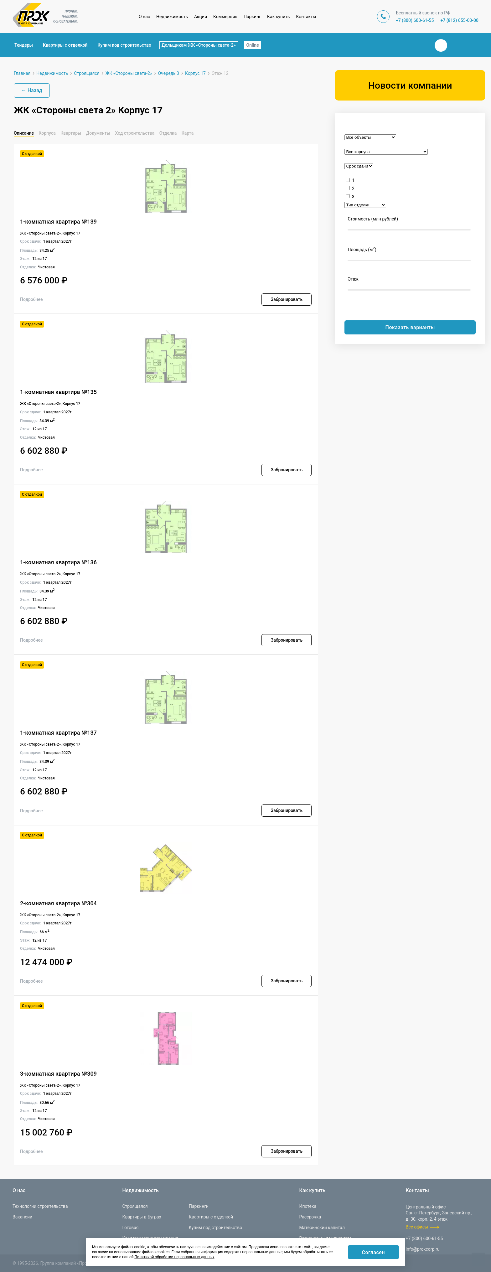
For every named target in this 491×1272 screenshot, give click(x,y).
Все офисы (417, 1226)
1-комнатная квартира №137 (58, 732)
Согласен (373, 1252)
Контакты (306, 16)
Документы (98, 133)
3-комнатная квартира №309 (58, 1073)
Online (252, 45)
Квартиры (70, 133)
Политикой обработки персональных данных (174, 1257)
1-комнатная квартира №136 (58, 562)
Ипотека (307, 1206)
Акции (200, 16)
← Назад (31, 90)
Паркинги (199, 1206)
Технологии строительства (40, 1206)
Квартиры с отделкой (65, 45)
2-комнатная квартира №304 (58, 903)
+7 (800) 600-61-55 (415, 20)
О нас (144, 16)
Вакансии (22, 1216)
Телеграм (456, 45)
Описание (24, 133)
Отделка (168, 133)
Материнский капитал (322, 1227)
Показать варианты (410, 327)
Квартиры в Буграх (141, 1216)
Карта (188, 133)
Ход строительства (134, 133)
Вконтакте (441, 45)
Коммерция (225, 16)
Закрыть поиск (421, 45)
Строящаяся (134, 1206)
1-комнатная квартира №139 (58, 221)
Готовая (130, 1227)
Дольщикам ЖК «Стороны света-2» (199, 45)
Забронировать (286, 299)
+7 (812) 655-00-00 (459, 20)
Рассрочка (310, 1216)
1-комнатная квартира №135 (58, 392)
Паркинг (252, 16)
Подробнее (31, 299)
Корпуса (47, 133)
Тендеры (23, 45)
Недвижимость (172, 16)
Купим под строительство (124, 45)
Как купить (278, 16)
